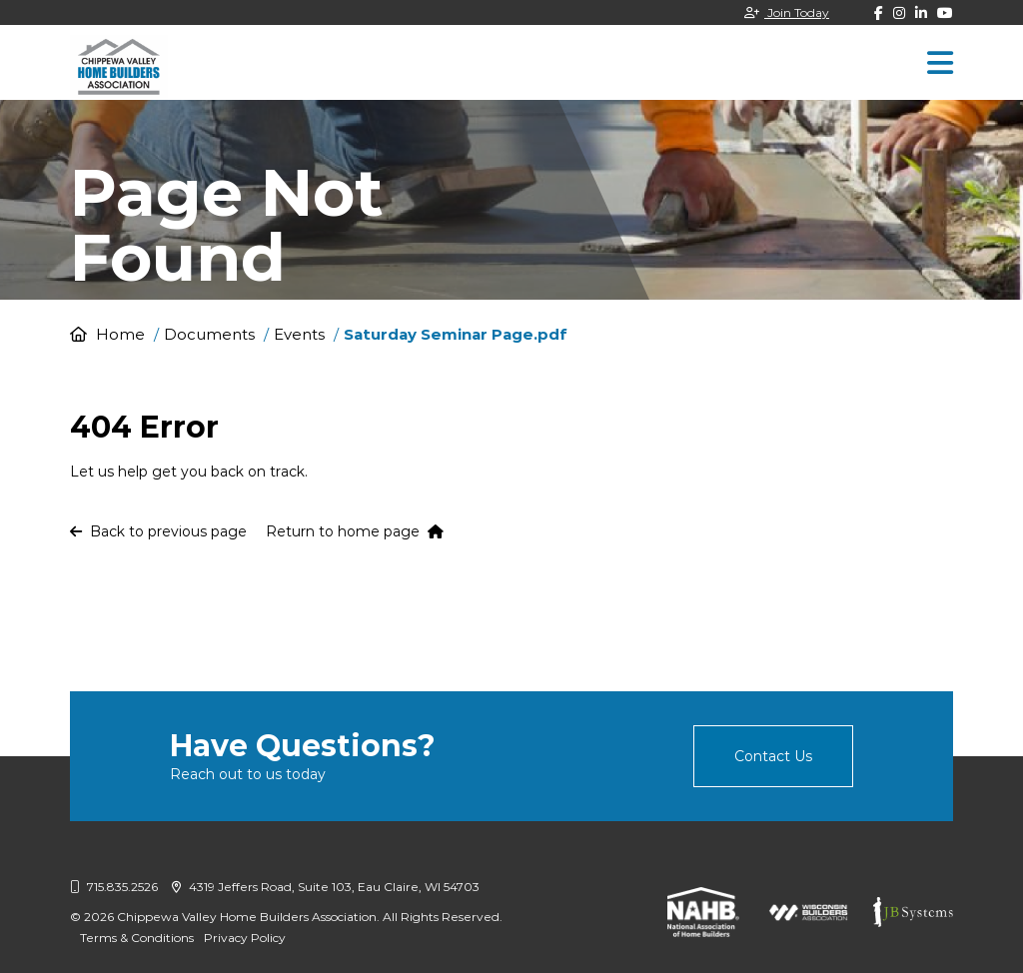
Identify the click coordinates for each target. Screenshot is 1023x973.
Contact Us (773, 756)
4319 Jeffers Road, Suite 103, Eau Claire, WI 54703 (326, 886)
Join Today (786, 12)
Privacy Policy (245, 937)
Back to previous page (158, 531)
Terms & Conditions (137, 937)
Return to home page (355, 531)
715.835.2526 (114, 886)
